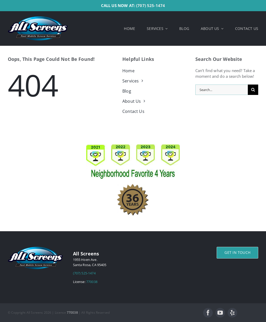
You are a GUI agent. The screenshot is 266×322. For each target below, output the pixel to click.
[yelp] (232, 313)
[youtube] (220, 313)
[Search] (253, 90)
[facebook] (208, 313)
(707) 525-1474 (150, 5)
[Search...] (221, 90)
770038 (91, 281)
